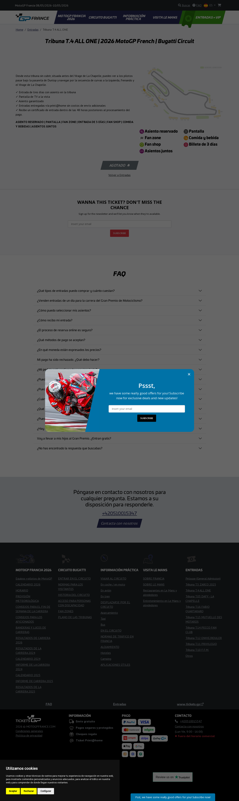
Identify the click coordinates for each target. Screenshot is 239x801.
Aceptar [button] (13, 791)
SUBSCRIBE (146, 418)
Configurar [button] (45, 791)
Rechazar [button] (29, 791)
